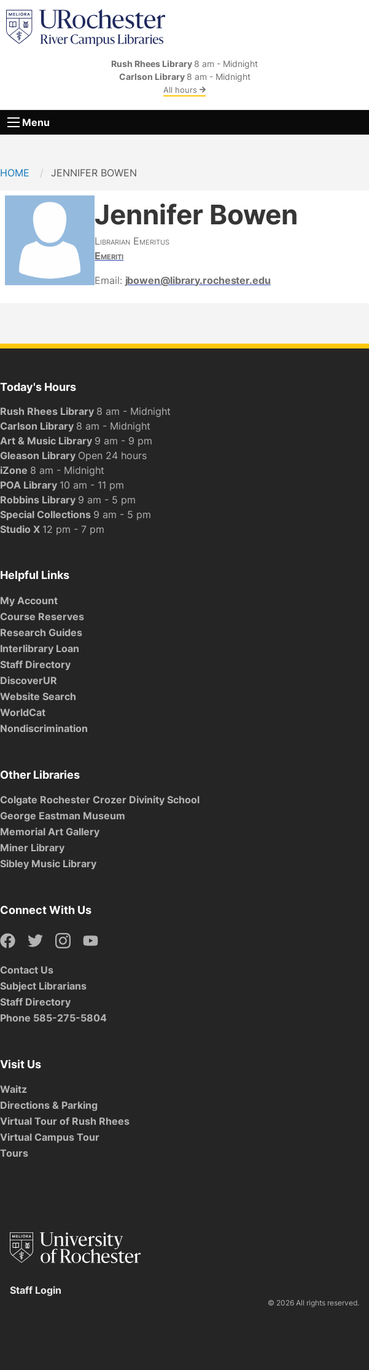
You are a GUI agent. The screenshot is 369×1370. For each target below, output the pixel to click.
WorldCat (22, 712)
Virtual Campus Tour (49, 1137)
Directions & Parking (49, 1105)
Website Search (38, 696)
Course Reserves (42, 616)
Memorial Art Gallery (49, 831)
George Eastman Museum (62, 815)
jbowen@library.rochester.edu (198, 280)
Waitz (13, 1089)
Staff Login (35, 1290)
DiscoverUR (28, 680)
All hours (184, 89)
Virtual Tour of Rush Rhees (65, 1121)
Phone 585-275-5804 (53, 1018)
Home (14, 172)
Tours (14, 1153)
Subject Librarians (43, 986)
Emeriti (109, 255)
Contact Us (26, 970)
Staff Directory (35, 664)
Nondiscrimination (44, 728)
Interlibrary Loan (39, 648)
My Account (29, 600)
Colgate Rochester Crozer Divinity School (100, 799)
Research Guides (41, 632)
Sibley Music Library (48, 863)
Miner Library (32, 847)
